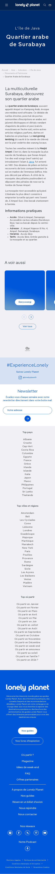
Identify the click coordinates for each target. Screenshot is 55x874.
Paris (27, 551)
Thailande (27, 495)
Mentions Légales (13, 860)
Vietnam (27, 586)
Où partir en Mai (27, 618)
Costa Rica (27, 450)
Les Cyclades (27, 520)
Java (31, 162)
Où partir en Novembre (28, 639)
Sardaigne (27, 565)
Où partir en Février (27, 608)
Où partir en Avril (27, 615)
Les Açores (27, 572)
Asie (13, 70)
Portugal (28, 488)
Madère (27, 583)
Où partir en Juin (27, 622)
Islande (27, 471)
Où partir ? (27, 755)
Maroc (27, 481)
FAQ (27, 773)
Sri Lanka (27, 492)
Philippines (27, 485)
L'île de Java (27, 28)
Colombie (27, 453)
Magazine (27, 761)
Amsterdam (27, 513)
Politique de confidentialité (35, 860)
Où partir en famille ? (27, 656)
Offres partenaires (27, 779)
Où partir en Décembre (27, 642)
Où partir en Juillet (27, 625)
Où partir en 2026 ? (27, 660)
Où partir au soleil (27, 653)
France (27, 460)
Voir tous (27, 326)
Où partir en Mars (27, 611)
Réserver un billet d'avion (27, 802)
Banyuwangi (24, 302)
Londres (27, 530)
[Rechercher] (44, 5)
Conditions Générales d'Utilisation (26, 864)
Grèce (27, 464)
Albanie (27, 439)
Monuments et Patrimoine (16, 73)
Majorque (27, 537)
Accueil (5, 70)
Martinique (27, 541)
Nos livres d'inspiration (27, 741)
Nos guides (28, 731)
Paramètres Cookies (41, 867)
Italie (28, 474)
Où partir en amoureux (27, 649)
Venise (27, 579)
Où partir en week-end (27, 646)
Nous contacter (27, 814)
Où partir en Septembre (27, 632)
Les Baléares (27, 576)
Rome (27, 562)
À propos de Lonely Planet (27, 789)
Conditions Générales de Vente (17, 867)
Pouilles (27, 555)
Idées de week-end (27, 767)
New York (27, 548)
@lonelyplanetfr (27, 377)
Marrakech (27, 544)
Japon (27, 478)
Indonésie (22, 70)
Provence (27, 558)
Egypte (27, 457)
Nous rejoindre (27, 808)
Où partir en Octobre (27, 635)
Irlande (28, 467)
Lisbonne (27, 527)
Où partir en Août (27, 629)
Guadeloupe (27, 534)
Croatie (27, 443)
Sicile (27, 569)
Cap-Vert (27, 446)
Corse (27, 523)
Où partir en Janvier (28, 604)
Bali (27, 517)
